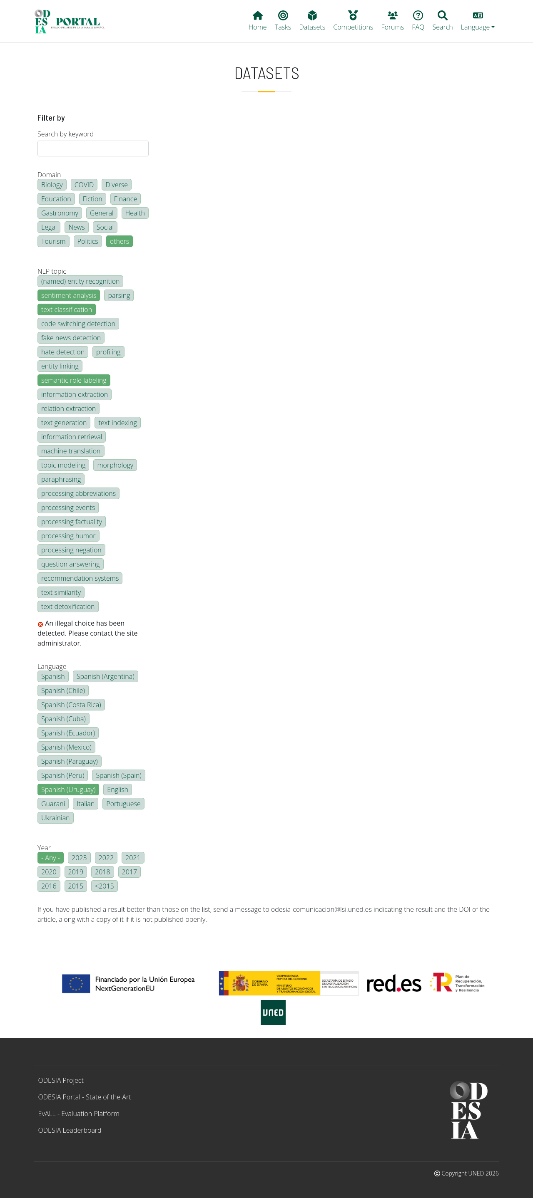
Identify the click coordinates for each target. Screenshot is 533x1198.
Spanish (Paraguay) (69, 761)
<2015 (104, 886)
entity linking (60, 366)
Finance (125, 198)
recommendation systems (80, 578)
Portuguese (123, 803)
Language (51, 666)
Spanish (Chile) (63, 690)
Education (56, 198)
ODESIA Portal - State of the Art (84, 1096)
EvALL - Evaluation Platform (79, 1113)
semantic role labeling (74, 380)
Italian (86, 803)
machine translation (71, 450)
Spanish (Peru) (62, 775)
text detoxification (68, 606)
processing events (68, 507)
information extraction (74, 394)
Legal (49, 227)
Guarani (53, 803)
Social (105, 227)
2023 (79, 857)
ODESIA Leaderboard (70, 1130)
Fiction (92, 198)
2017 (129, 871)
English (117, 789)
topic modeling (63, 465)
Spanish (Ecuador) (68, 733)
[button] (478, 21)
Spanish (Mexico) (66, 747)
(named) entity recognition (80, 281)
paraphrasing (61, 479)
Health (135, 213)
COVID (84, 184)
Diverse (116, 184)
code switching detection (78, 323)
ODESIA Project (61, 1080)
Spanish (53, 676)
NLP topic (51, 271)
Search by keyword (65, 134)
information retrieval (71, 436)
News (76, 227)
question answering (70, 564)
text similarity (61, 592)
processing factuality (71, 521)
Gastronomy (59, 213)
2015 (76, 886)
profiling (108, 351)
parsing (119, 295)
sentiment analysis (68, 295)
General (102, 213)
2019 (76, 871)
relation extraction (68, 408)
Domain (49, 174)
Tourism (53, 241)
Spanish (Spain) (118, 775)
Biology (52, 184)
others (120, 241)
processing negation (71, 549)
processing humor (68, 535)
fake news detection (71, 337)
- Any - (50, 857)
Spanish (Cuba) (63, 718)
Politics (87, 241)
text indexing (117, 422)
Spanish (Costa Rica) (71, 704)
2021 (133, 857)
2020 (49, 871)
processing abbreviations (78, 493)
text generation (64, 422)
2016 (49, 886)
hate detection (63, 351)
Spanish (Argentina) (105, 676)
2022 (106, 857)
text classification (66, 309)
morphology (115, 465)
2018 (102, 871)
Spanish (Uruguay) (68, 789)
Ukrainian (55, 817)
